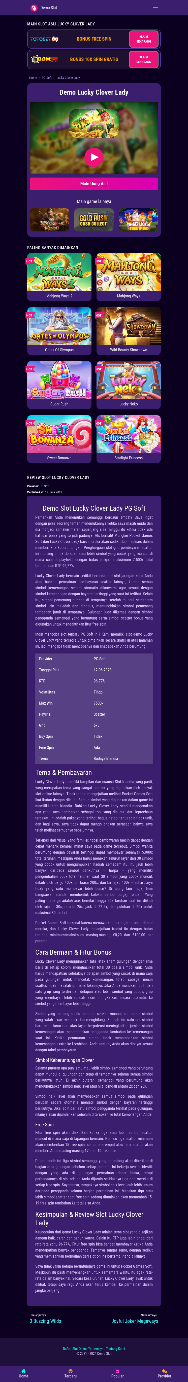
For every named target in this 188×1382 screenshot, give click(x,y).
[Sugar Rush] (59, 379)
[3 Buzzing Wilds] (60, 1321)
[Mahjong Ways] (129, 271)
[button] (94, 123)
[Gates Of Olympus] (59, 325)
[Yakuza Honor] (49, 219)
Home (33, 78)
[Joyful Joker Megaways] (127, 1321)
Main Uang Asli (94, 183)
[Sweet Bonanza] (59, 433)
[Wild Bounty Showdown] (129, 325)
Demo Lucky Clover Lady (94, 92)
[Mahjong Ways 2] (59, 271)
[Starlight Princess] (129, 433)
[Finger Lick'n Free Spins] (138, 219)
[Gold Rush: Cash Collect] (94, 219)
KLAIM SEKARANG (143, 39)
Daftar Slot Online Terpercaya (83, 1349)
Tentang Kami (115, 1349)
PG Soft (47, 78)
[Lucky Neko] (129, 379)
